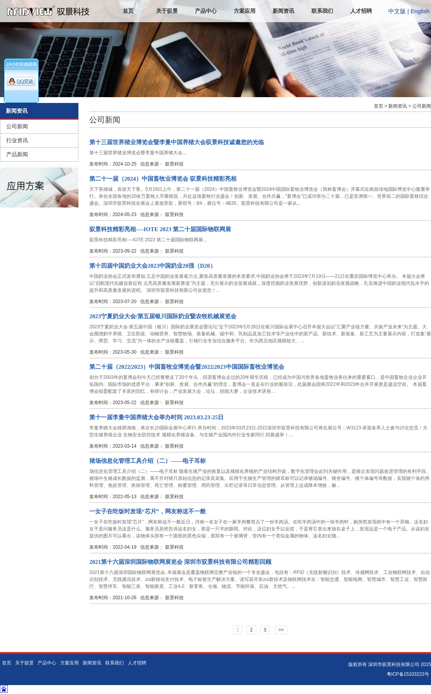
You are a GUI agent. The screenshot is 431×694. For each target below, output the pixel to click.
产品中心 (206, 11)
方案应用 (244, 11)
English (419, 11)
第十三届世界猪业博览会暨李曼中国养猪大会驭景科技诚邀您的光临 (176, 142)
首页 (128, 11)
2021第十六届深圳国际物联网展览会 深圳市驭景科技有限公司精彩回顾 (180, 562)
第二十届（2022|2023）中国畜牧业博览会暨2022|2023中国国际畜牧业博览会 (186, 367)
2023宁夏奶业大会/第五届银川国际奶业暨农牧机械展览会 (162, 316)
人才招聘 (361, 11)
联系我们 (322, 11)
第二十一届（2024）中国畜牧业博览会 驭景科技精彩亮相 (162, 179)
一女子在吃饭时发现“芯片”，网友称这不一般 (147, 511)
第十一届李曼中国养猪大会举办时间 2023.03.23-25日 (156, 417)
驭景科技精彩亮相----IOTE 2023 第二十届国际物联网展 (160, 229)
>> (281, 630)
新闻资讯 (283, 11)
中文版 (397, 11)
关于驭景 (167, 11)
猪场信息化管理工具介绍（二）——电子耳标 (147, 461)
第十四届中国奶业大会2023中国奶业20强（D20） (152, 266)
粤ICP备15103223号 (408, 674)
